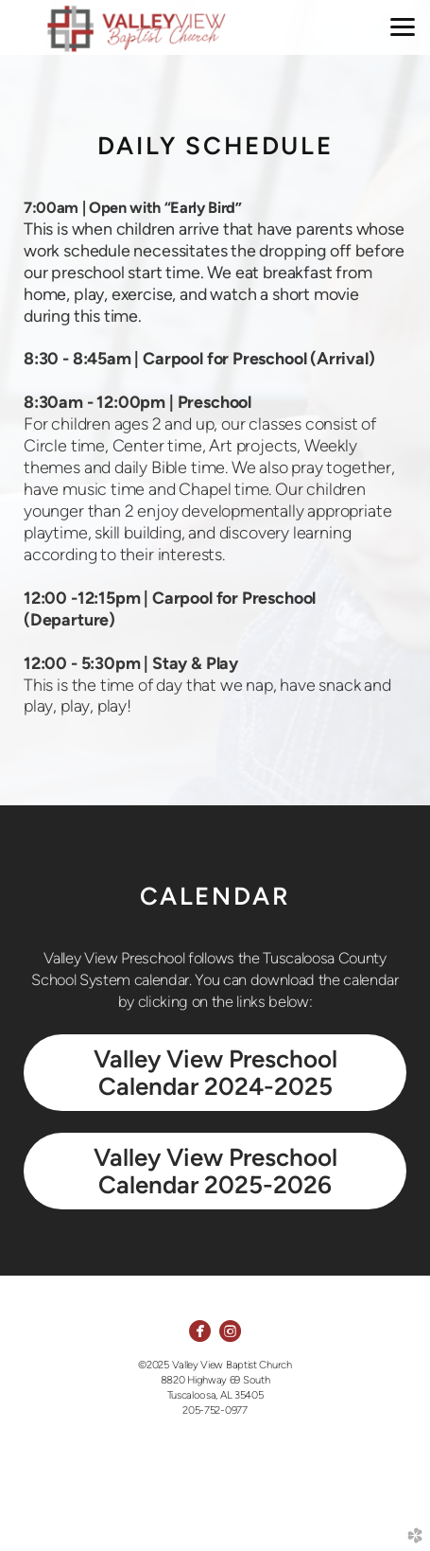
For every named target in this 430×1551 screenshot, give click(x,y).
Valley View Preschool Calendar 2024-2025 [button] (215, 1073)
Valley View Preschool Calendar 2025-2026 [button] (215, 1171)
